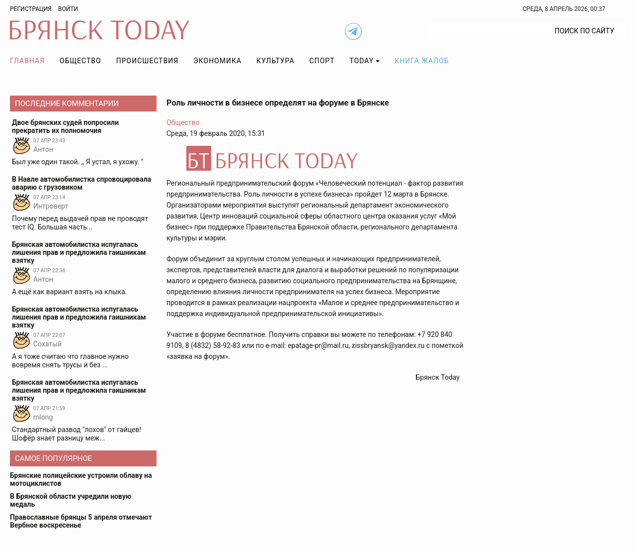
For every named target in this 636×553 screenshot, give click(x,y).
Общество (80, 61)
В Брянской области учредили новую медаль (70, 500)
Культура (275, 61)
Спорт (322, 61)
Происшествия (147, 61)
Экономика (217, 61)
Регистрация (31, 8)
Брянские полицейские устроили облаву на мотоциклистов (81, 479)
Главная (27, 61)
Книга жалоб (422, 61)
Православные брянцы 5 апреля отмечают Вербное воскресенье (81, 521)
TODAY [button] (362, 61)
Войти (68, 8)
